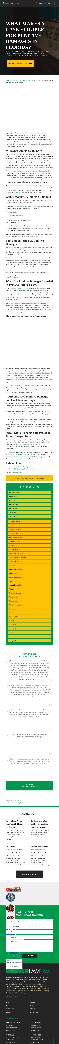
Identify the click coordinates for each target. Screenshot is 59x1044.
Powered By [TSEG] (29, 1040)
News (10, 542)
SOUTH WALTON (37, 996)
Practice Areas (10, 970)
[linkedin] (11, 1008)
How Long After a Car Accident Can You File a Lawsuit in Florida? (39, 785)
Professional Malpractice (16, 566)
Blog (31, 966)
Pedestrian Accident (15, 554)
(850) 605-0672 (10, 1004)
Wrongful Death (14, 601)
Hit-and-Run (13, 494)
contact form (37, 415)
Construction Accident (16, 514)
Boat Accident (13, 457)
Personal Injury (17, 433)
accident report (18, 174)
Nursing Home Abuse (15, 546)
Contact (32, 963)
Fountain (29, 951)
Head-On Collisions (15, 490)
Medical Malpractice (15, 530)
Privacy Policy (34, 973)
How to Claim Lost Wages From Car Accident (22, 430)
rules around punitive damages (24, 340)
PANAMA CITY (36, 984)
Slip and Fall (13, 578)
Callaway (30, 953)
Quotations (12, 570)
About (7, 966)
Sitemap (32, 970)
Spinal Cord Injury (14, 581)
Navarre (32, 942)
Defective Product (14, 522)
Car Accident (13, 477)
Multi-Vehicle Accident (16, 498)
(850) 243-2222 (38, 3)
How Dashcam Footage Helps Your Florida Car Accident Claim (14, 785)
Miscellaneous (13, 534)
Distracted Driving (14, 482)
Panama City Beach (38, 945)
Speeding (12, 506)
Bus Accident (13, 469)
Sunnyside (9, 951)
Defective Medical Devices (17, 518)
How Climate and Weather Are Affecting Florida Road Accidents (14, 810)
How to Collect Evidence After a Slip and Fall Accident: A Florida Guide (40, 810)
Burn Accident (13, 465)
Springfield (45, 949)
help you (27, 417)
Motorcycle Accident (15, 538)
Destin (25, 940)
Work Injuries (13, 597)
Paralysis (11, 550)
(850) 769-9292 (35, 991)
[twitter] (15, 1008)
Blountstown (22, 953)
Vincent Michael (16, 761)
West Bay (15, 953)
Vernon (41, 951)
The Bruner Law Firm (26, 405)
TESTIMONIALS (29, 746)
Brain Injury (12, 461)
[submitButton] (29, 916)
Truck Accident (13, 585)
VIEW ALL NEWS (29, 835)
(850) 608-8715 (35, 1004)
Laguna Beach (21, 951)
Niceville (38, 940)
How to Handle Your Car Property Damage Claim (23, 427)
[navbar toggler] (50, 3)
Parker (14, 951)
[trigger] (46, 3)
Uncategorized (13, 589)
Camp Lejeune (13, 473)
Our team (16, 417)
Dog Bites (12, 526)
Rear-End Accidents (15, 502)
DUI (10, 486)
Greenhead (35, 951)
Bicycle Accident (14, 453)
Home (7, 963)
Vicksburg (9, 953)
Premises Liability (14, 562)
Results (8, 973)
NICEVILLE (10, 996)
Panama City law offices (24, 270)
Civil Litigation (13, 510)
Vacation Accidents (15, 593)
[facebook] (7, 1008)
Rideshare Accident (15, 574)
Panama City (27, 945)
